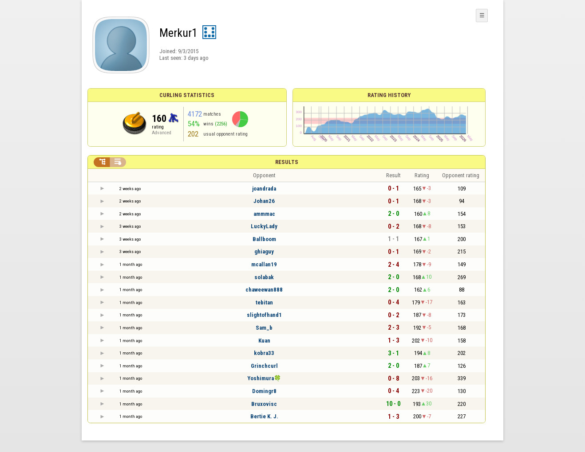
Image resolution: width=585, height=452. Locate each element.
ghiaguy (264, 251)
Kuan (264, 340)
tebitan (264, 302)
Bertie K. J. (264, 416)
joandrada (264, 188)
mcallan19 (264, 264)
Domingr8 (264, 391)
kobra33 (264, 353)
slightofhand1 (264, 315)
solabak (264, 277)
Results (286, 162)
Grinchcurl (264, 365)
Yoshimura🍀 (264, 378)
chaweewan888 (264, 289)
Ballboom (264, 239)
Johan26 (264, 201)
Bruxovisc (264, 404)
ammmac (264, 213)
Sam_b (264, 327)
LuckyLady (264, 226)
